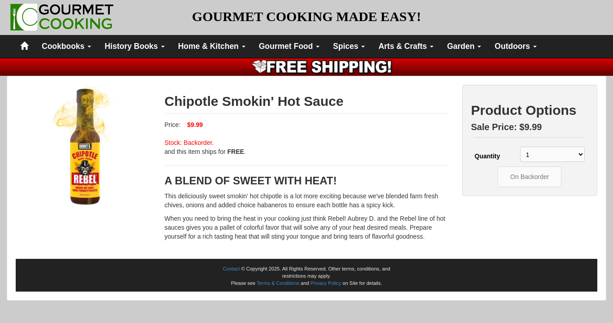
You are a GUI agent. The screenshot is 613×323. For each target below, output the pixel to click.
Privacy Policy (326, 283)
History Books (135, 46)
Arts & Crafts (405, 46)
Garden (464, 46)
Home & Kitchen (211, 46)
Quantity (487, 156)
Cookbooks (66, 46)
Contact (231, 268)
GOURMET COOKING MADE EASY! (306, 16)
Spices (349, 46)
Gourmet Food (289, 46)
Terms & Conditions (278, 283)
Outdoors (516, 46)
